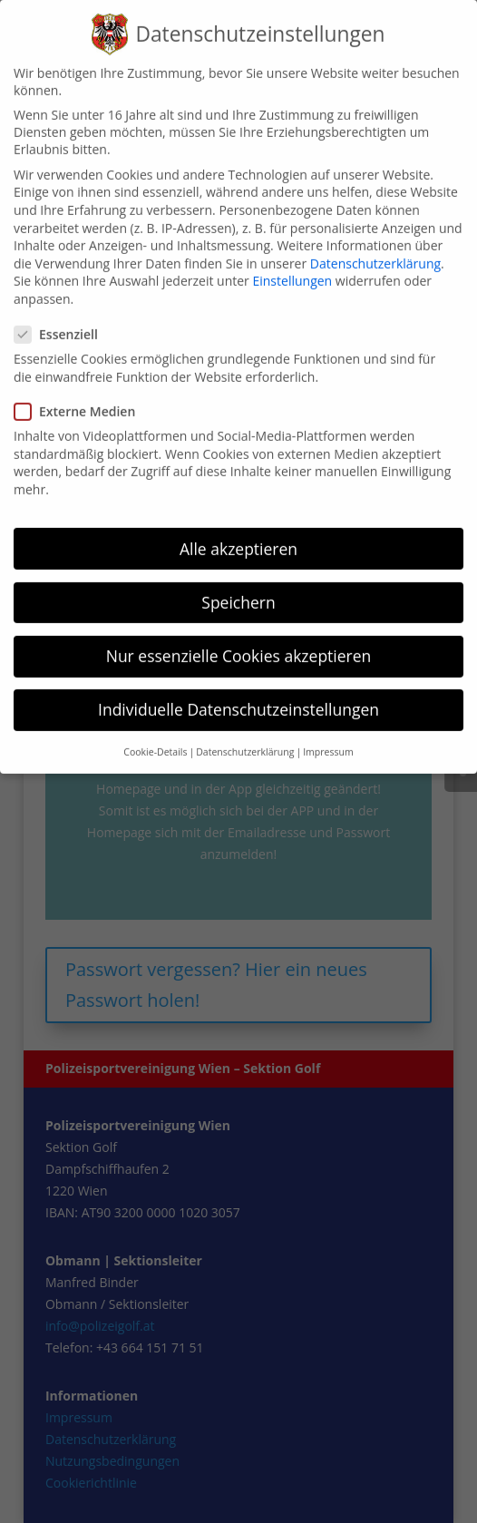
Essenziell (63, 315)
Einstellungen (292, 262)
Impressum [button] (328, 733)
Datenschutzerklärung (375, 244)
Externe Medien (82, 392)
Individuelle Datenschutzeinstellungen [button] (238, 690)
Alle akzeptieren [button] (238, 530)
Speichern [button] (238, 583)
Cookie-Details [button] (155, 733)
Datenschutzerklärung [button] (245, 733)
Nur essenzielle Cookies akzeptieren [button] (239, 637)
